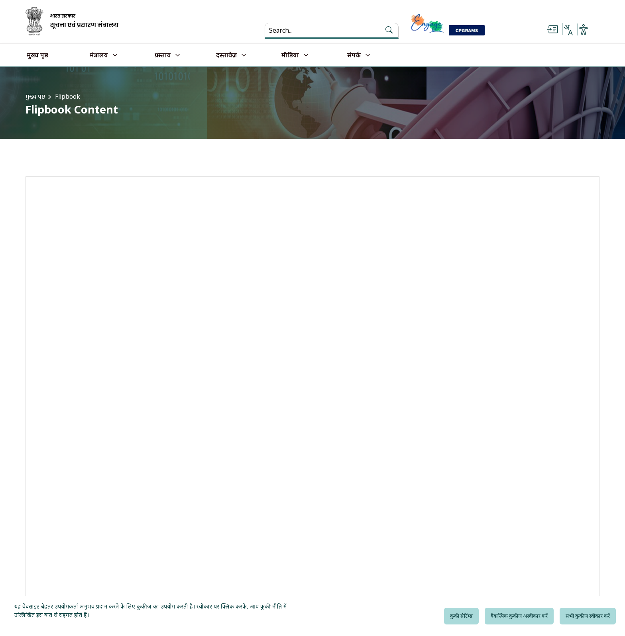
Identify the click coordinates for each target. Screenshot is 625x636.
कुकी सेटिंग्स (461, 616)
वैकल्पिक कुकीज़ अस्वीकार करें (519, 616)
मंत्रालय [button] (99, 55)
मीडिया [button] (290, 55)
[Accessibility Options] (583, 29)
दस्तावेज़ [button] (226, 55)
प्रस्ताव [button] (163, 55)
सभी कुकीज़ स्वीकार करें (588, 616)
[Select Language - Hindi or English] (568, 29)
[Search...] (319, 30)
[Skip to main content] (552, 29)
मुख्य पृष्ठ (37, 55)
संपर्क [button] (354, 55)
